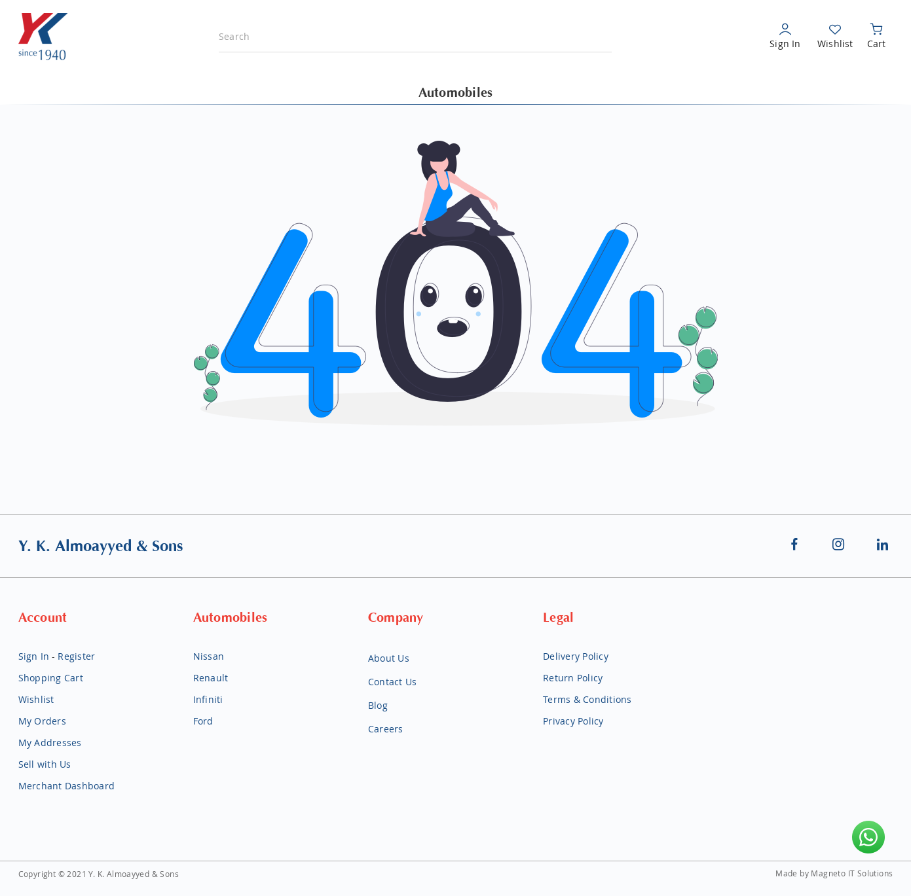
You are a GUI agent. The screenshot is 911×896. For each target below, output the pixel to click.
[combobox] (415, 37)
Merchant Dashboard (66, 786)
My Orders (42, 721)
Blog (378, 705)
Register (76, 656)
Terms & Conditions (587, 699)
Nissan (209, 656)
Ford (203, 721)
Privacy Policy (573, 721)
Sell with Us (44, 764)
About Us (388, 658)
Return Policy (573, 678)
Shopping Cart (50, 678)
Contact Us (392, 681)
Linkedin (883, 544)
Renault (211, 678)
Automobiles (455, 92)
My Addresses (50, 742)
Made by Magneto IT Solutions (834, 873)
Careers (385, 729)
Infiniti (208, 699)
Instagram (838, 544)
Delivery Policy (575, 656)
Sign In (785, 43)
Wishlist (835, 43)
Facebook (795, 544)
